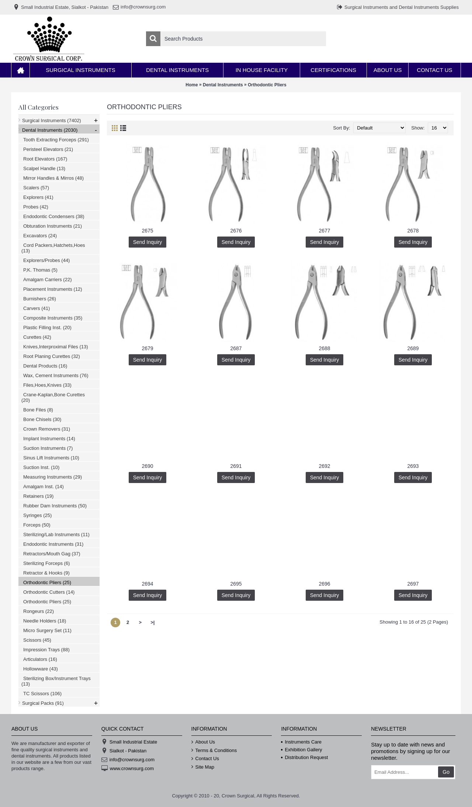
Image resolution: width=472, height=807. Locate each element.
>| (152, 622)
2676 (236, 231)
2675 (147, 231)
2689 (413, 348)
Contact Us (205, 759)
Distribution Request (304, 757)
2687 (236, 348)
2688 (324, 348)
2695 (236, 584)
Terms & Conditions (214, 750)
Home (191, 84)
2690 (147, 466)
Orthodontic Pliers (267, 84)
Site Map (202, 767)
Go (446, 772)
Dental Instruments (223, 84)
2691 (236, 466)
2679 (147, 348)
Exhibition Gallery (301, 749)
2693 (413, 466)
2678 (413, 231)
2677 (324, 231)
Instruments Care (301, 742)
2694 (147, 584)
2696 (324, 584)
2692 (324, 466)
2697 (413, 584)
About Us (203, 742)
